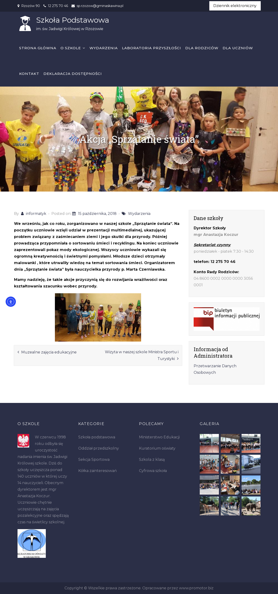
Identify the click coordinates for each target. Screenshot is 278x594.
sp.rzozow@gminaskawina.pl (100, 6)
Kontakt (29, 73)
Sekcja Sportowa (94, 459)
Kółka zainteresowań (97, 470)
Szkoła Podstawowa (72, 19)
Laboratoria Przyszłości (151, 48)
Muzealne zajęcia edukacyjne (49, 352)
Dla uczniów (238, 48)
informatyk (36, 213)
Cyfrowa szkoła (153, 470)
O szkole (71, 48)
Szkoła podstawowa (96, 437)
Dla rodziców (201, 48)
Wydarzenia (103, 48)
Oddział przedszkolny (98, 448)
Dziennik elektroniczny (235, 5)
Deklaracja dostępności (72, 73)
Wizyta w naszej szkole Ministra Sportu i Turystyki (141, 355)
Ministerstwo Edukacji (159, 437)
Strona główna (37, 48)
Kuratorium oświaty (157, 448)
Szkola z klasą (152, 459)
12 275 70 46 (58, 6)
